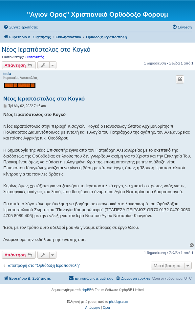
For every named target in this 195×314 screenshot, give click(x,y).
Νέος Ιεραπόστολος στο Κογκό (46, 49)
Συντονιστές (34, 57)
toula (7, 74)
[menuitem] (20, 27)
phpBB (86, 290)
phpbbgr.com (118, 302)
